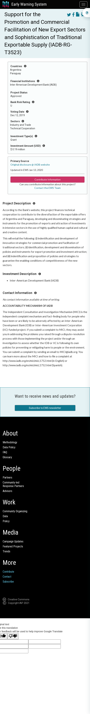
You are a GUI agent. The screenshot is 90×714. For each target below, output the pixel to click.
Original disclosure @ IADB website (30, 164)
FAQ (5, 452)
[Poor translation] (13, 636)
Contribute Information (48, 179)
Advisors (7, 491)
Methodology (10, 442)
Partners (7, 477)
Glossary (7, 457)
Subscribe (8, 581)
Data (5, 516)
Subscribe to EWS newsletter (45, 408)
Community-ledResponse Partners (13, 484)
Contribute (8, 571)
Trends (6, 551)
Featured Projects (13, 546)
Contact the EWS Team (47, 187)
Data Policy (9, 447)
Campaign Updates (13, 541)
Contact (7, 576)
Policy (6, 521)
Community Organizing (15, 511)
